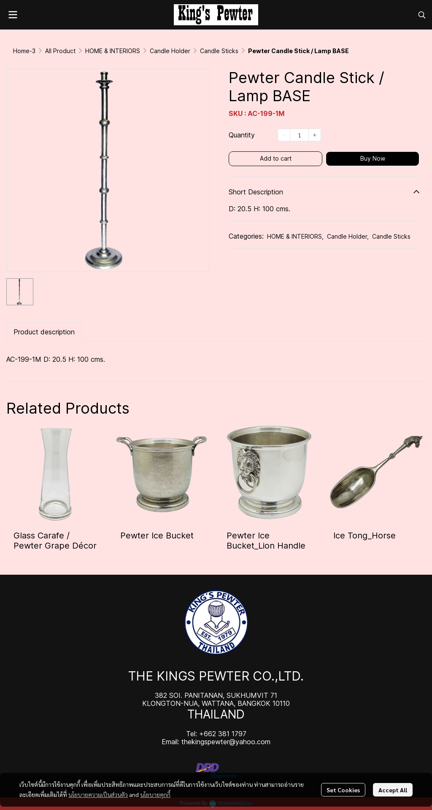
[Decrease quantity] (284, 135)
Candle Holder (170, 50)
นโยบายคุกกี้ (155, 794)
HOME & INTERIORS (112, 50)
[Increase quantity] (315, 135)
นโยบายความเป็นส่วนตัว (98, 794)
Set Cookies (343, 790)
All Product (60, 50)
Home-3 (24, 50)
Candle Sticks (219, 50)
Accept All (392, 790)
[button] (422, 15)
